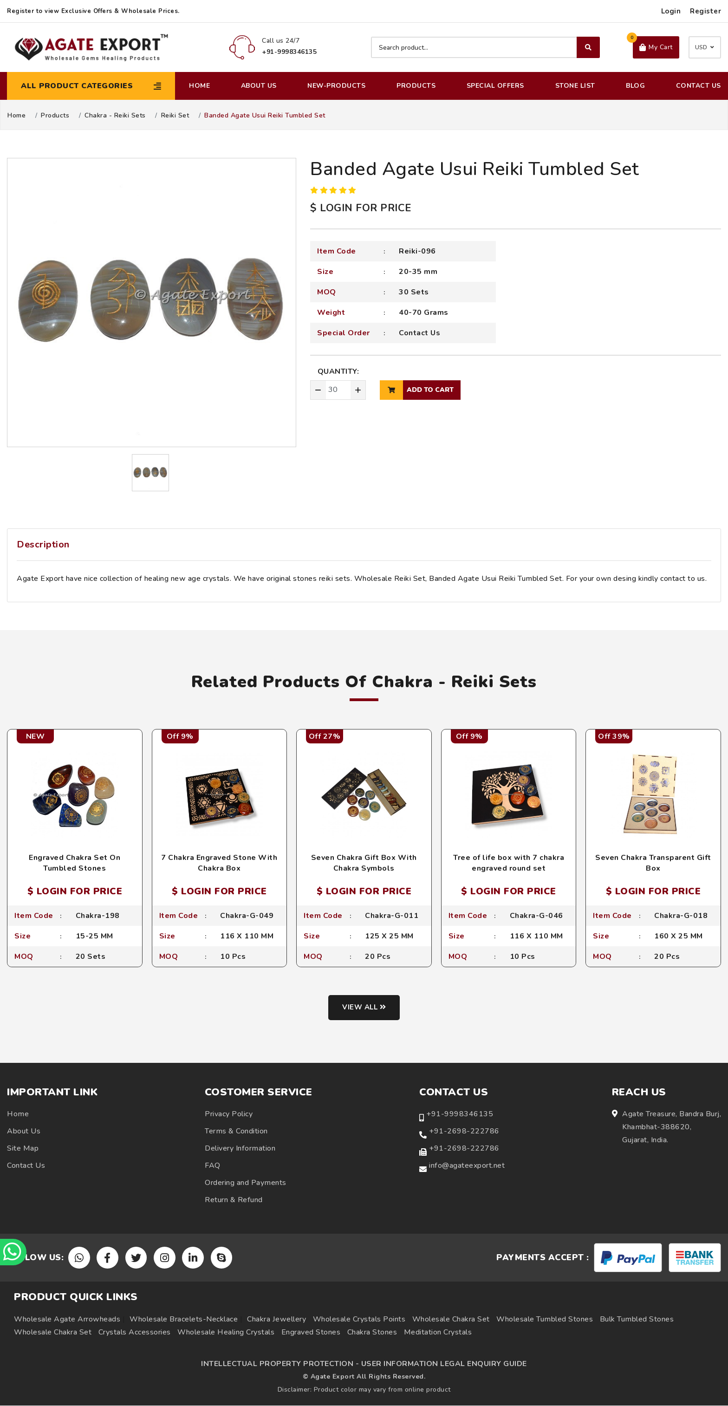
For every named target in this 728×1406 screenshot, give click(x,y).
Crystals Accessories (134, 1333)
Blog (635, 85)
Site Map (23, 1149)
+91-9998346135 (459, 1114)
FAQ (213, 1166)
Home (199, 85)
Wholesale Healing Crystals (225, 1333)
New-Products (336, 85)
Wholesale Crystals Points (359, 1320)
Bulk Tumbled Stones (637, 1320)
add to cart (417, 390)
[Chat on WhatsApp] (14, 1251)
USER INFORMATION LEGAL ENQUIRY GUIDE (444, 1364)
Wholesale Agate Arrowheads (67, 1320)
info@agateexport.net (467, 1166)
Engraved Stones (311, 1333)
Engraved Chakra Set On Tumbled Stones (74, 863)
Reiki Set (175, 115)
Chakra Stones (372, 1333)
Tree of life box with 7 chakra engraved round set (508, 863)
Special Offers (495, 85)
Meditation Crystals (438, 1333)
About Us (259, 85)
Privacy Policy (229, 1114)
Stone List (575, 85)
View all (364, 1008)
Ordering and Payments (245, 1183)
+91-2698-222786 (464, 1131)
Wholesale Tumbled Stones (544, 1320)
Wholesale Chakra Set (451, 1320)
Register (705, 11)
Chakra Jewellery (276, 1320)
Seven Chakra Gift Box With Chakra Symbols (364, 863)
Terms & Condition (236, 1131)
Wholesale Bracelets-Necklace (184, 1320)
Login (671, 11)
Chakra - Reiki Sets (115, 115)
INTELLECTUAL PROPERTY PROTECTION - (280, 1364)
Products (416, 85)
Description (43, 544)
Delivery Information (240, 1149)
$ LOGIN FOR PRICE (360, 208)
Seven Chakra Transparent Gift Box (653, 863)
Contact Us (698, 85)
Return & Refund (234, 1200)
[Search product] (485, 47)
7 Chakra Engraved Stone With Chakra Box (219, 863)
